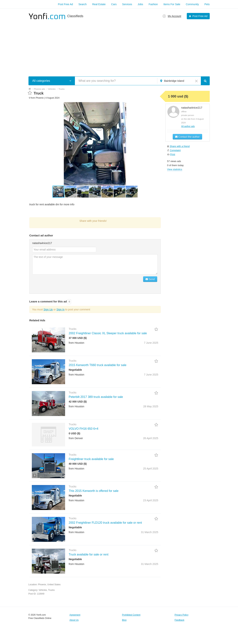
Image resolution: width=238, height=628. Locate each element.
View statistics (174, 169)
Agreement (75, 615)
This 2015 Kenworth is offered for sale (94, 490)
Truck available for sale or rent (89, 554)
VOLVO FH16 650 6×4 (83, 428)
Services (127, 4)
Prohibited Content (131, 615)
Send (150, 279)
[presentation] (60, 283)
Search (82, 4)
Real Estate (99, 4)
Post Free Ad (65, 4)
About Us (74, 620)
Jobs (140, 4)
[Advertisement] (119, 46)
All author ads (188, 126)
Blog (124, 620)
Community (192, 4)
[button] (71, 191)
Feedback (179, 620)
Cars (114, 4)
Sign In (60, 309)
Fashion (153, 4)
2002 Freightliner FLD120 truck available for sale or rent (105, 522)
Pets (207, 4)
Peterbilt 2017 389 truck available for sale (96, 396)
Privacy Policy (181, 615)
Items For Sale (171, 4)
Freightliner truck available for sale (91, 459)
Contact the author (187, 136)
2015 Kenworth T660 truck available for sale (97, 365)
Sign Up (48, 309)
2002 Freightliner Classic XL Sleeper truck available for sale (108, 333)
